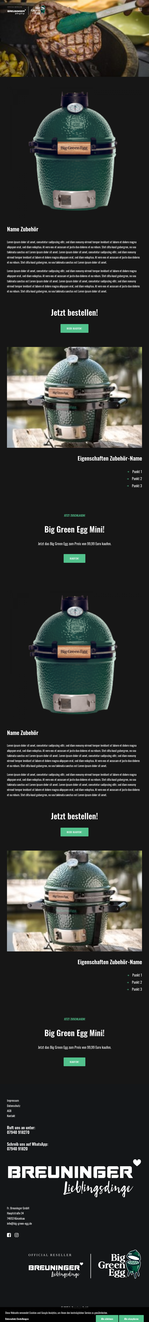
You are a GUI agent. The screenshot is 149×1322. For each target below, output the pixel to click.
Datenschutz (13, 1105)
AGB (9, 1110)
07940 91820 (17, 1149)
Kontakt (11, 1116)
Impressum (13, 1100)
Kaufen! (74, 558)
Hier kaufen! (74, 328)
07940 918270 (18, 1132)
